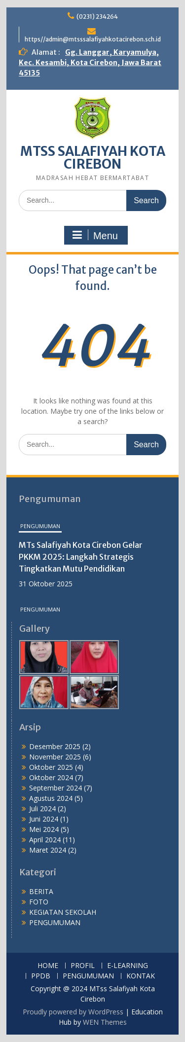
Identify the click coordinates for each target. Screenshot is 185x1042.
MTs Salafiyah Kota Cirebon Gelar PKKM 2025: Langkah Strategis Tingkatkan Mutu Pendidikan (81, 557)
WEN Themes (105, 1022)
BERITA (41, 891)
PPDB (40, 976)
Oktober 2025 (51, 767)
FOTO (38, 901)
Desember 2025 (54, 746)
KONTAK (140, 976)
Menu (95, 235)
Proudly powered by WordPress (73, 1011)
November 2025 (55, 756)
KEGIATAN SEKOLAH (62, 912)
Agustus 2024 (51, 798)
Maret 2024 (47, 850)
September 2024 (55, 787)
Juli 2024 (42, 808)
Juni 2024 (43, 819)
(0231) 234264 (97, 16)
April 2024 (45, 839)
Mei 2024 (44, 829)
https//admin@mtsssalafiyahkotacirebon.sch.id (93, 39)
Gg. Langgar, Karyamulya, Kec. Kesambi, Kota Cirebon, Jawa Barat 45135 (90, 62)
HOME (47, 966)
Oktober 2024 (51, 777)
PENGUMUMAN (40, 526)
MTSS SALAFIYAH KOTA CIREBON (92, 157)
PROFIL (83, 966)
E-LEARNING (127, 966)
